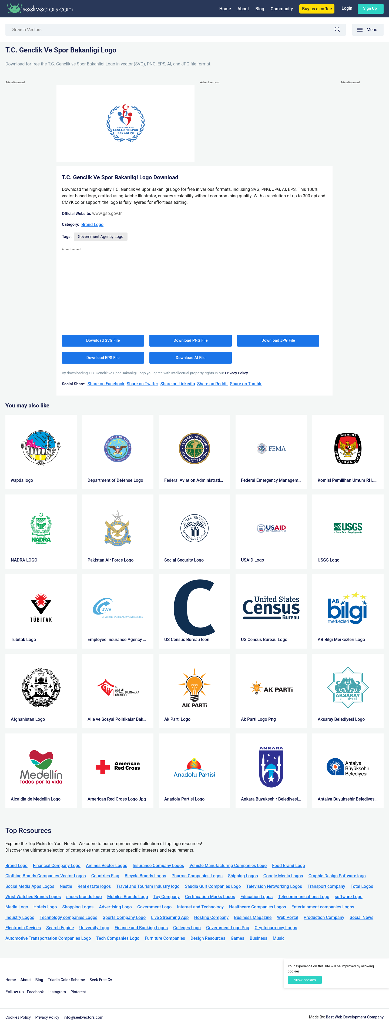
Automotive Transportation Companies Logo (48, 938)
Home (225, 8)
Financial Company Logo (57, 865)
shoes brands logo (84, 896)
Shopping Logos (78, 906)
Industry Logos (19, 917)
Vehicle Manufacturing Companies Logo (228, 865)
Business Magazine (252, 917)
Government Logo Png (227, 927)
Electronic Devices (23, 927)
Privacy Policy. (237, 373)
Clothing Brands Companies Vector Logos (45, 875)
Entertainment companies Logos (322, 906)
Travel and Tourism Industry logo (147, 886)
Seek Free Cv (100, 980)
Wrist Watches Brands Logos (33, 896)
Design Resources (207, 938)
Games (237, 938)
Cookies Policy (18, 1017)
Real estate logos (94, 886)
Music (279, 938)
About (243, 8)
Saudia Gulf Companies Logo (213, 886)
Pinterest (78, 992)
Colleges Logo (187, 927)
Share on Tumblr (246, 383)
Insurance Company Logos (158, 865)
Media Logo (16, 906)
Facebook (35, 992)
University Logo (94, 927)
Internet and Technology (200, 906)
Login (346, 8)
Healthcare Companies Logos (257, 906)
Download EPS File (103, 357)
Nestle (66, 886)
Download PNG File (191, 340)
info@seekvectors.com (83, 1017)
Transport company (326, 886)
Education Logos (256, 896)
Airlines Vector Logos (106, 865)
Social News (361, 917)
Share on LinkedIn (177, 383)
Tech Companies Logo (118, 938)
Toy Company (166, 896)
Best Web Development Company (355, 1017)
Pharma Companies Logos (197, 875)
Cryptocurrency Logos (276, 927)
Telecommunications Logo (303, 896)
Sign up (370, 8)
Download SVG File (103, 340)
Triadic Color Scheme (66, 980)
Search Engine (60, 927)
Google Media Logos (283, 875)
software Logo (349, 896)
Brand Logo (92, 224)
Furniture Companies (165, 938)
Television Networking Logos (274, 886)
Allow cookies (305, 980)
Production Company (324, 917)
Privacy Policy (47, 1017)
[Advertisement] (27, 166)
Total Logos (362, 886)
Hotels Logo (45, 906)
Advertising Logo (115, 906)
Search (340, 30)
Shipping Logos (243, 875)
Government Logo (154, 906)
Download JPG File (278, 340)
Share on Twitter (142, 383)
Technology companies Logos (69, 917)
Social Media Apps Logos (29, 886)
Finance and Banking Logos (141, 927)
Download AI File (191, 357)
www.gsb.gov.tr (107, 213)
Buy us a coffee (317, 8)
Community (282, 8)
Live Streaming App (170, 917)
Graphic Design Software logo (337, 875)
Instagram (57, 992)
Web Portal (287, 917)
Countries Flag (105, 875)
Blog (260, 8)
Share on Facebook (106, 383)
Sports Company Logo (124, 917)
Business (258, 938)
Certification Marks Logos (210, 896)
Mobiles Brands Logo (127, 896)
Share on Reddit (212, 383)
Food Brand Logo (288, 865)
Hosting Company (211, 917)
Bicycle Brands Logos (145, 875)
